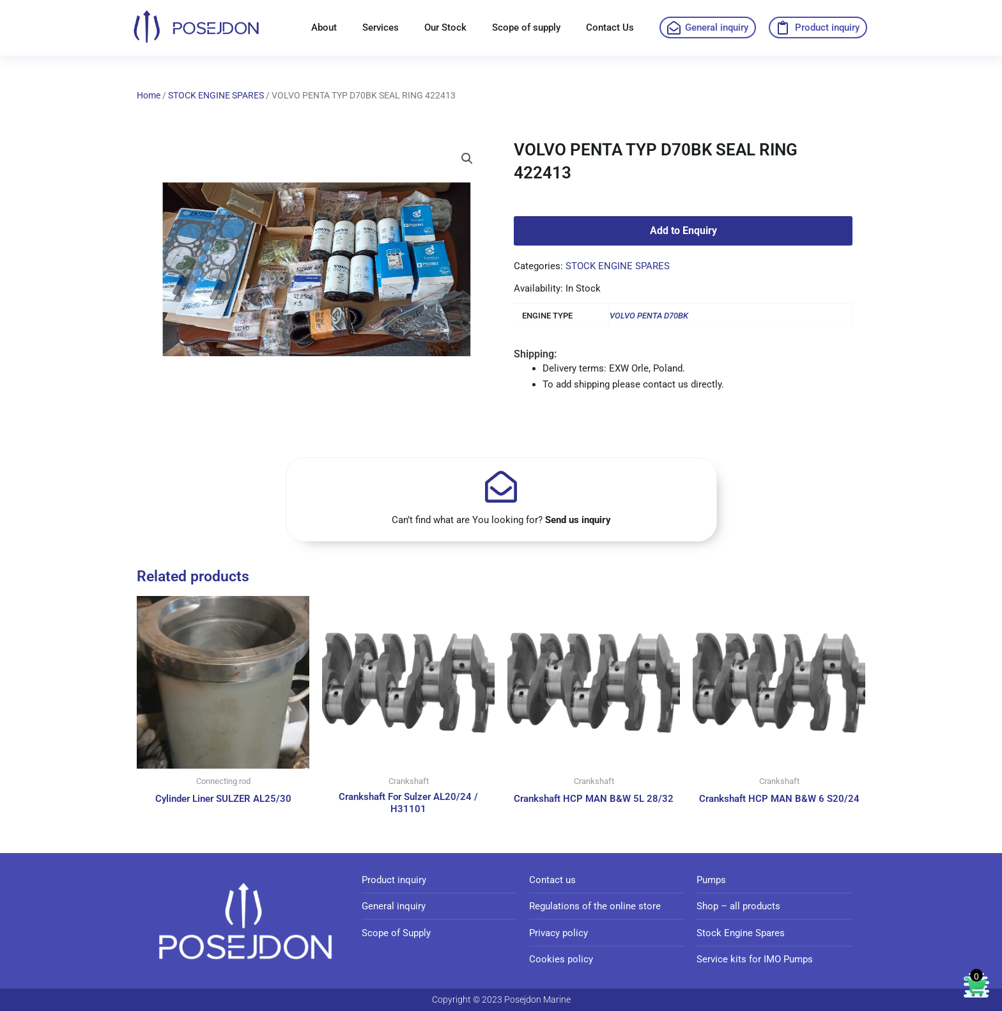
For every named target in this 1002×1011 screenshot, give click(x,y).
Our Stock (445, 27)
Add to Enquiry (683, 230)
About (324, 27)
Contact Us (610, 27)
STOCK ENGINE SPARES (216, 95)
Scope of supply (526, 27)
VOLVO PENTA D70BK (649, 315)
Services (380, 27)
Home (148, 95)
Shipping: (535, 354)
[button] (467, 159)
